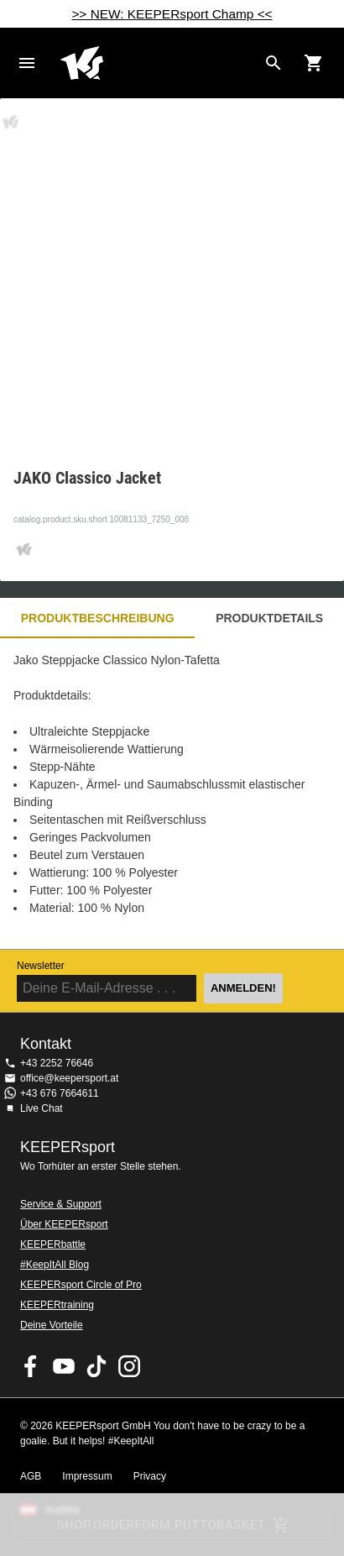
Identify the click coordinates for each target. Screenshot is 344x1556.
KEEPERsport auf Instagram (129, 1366)
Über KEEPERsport (64, 1224)
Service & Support (61, 1204)
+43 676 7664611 (59, 1093)
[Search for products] (273, 63)
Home (158, 63)
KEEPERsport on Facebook (31, 1366)
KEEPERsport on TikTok (96, 1366)
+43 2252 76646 (56, 1063)
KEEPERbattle (53, 1244)
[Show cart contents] (314, 63)
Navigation (27, 63)
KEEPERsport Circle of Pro (81, 1285)
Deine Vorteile (51, 1325)
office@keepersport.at (69, 1078)
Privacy (149, 1476)
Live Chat (41, 1108)
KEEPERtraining (57, 1305)
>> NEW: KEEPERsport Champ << (171, 14)
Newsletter (41, 966)
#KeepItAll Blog (54, 1264)
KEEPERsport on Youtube (64, 1366)
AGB (30, 1476)
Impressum (87, 1476)
